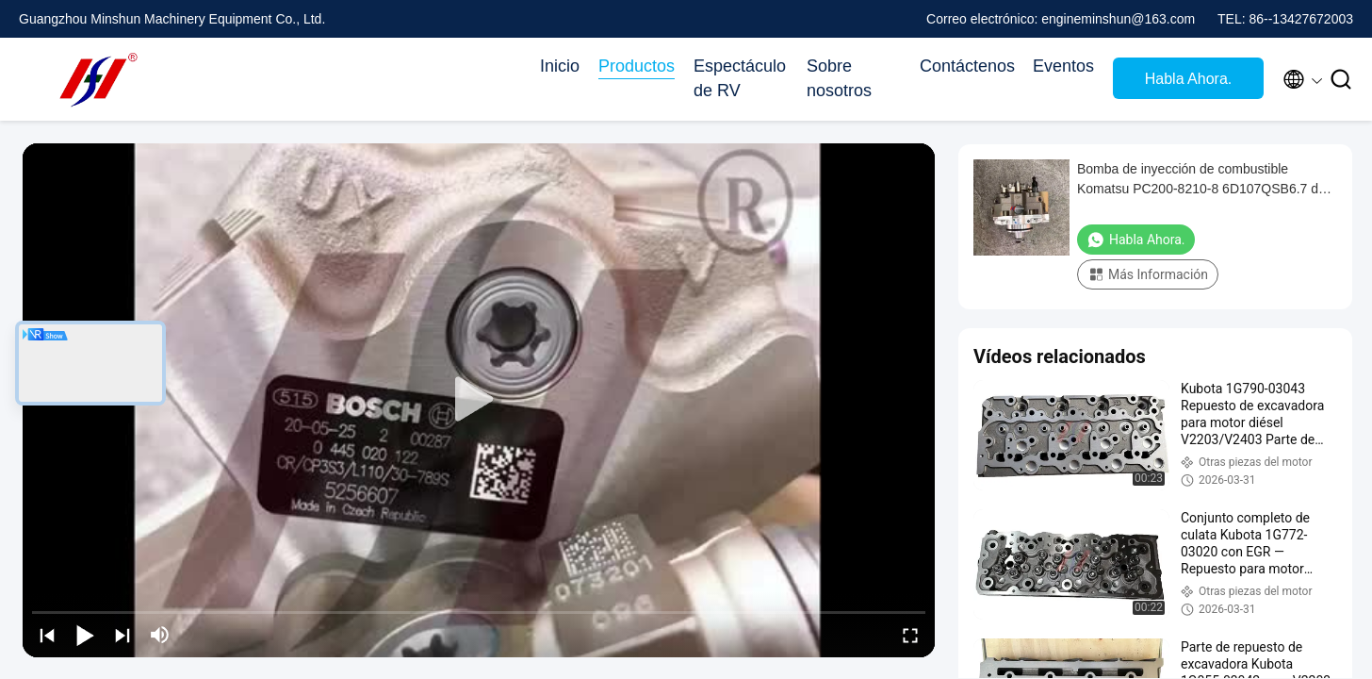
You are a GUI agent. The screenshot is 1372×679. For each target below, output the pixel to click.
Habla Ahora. (1189, 79)
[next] (122, 635)
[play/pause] (85, 635)
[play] (478, 399)
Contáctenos (967, 66)
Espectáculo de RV (740, 78)
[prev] (47, 635)
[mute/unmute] (160, 635)
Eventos (1063, 66)
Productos (636, 66)
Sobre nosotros (839, 78)
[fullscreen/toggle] (910, 635)
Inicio (560, 66)
